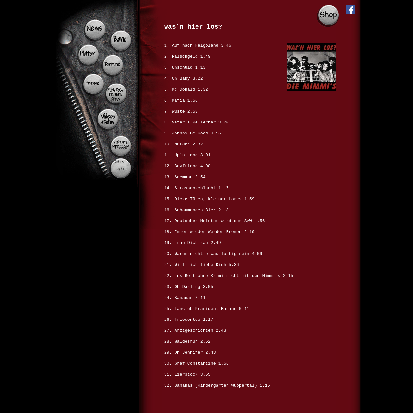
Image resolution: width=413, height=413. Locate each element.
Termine (111, 64)
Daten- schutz (119, 165)
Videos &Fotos (108, 119)
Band (119, 39)
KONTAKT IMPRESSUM (120, 144)
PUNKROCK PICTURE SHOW (115, 95)
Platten (87, 53)
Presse (93, 83)
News (93, 28)
